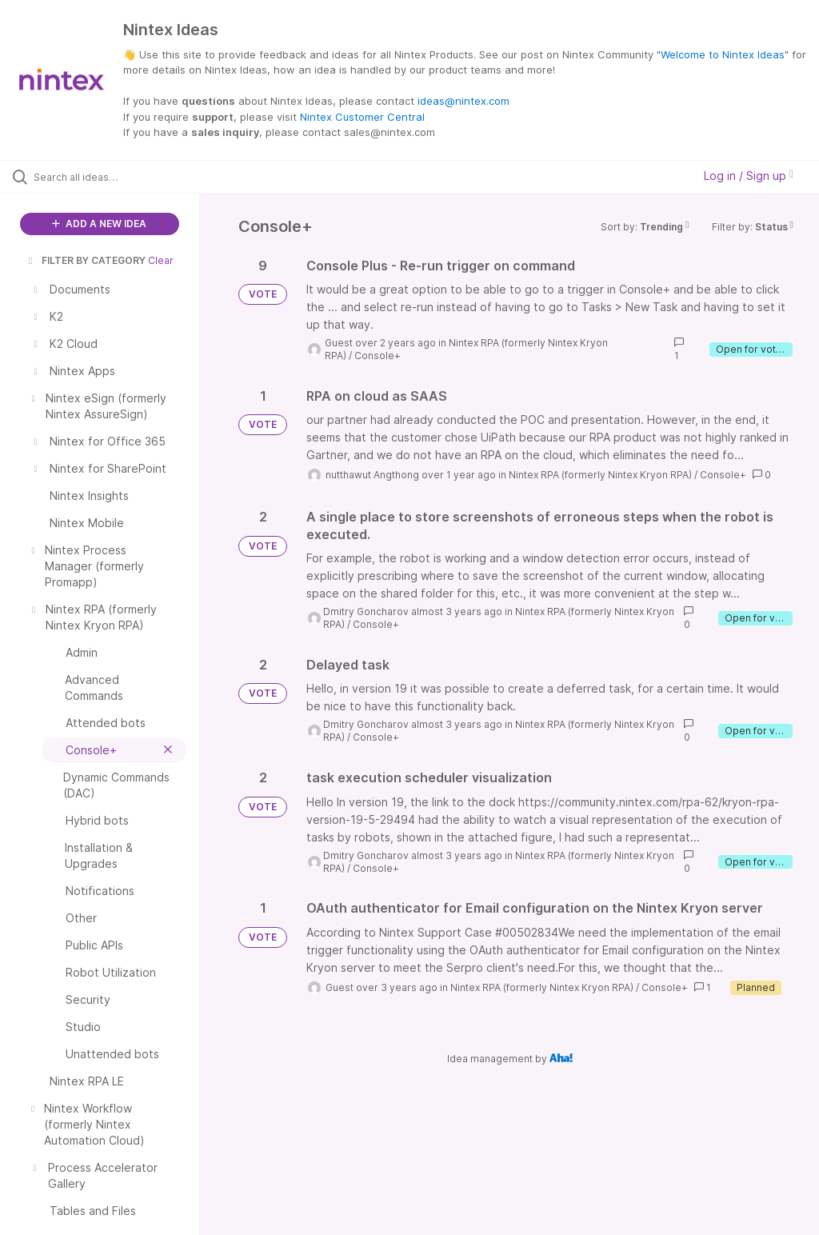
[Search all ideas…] (108, 176)
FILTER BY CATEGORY (86, 260)
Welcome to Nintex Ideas (723, 54)
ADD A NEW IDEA (99, 224)
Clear (161, 260)
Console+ (377, 356)
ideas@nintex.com (463, 100)
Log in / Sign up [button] (748, 175)
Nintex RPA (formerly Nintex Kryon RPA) (600, 475)
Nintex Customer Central (362, 116)
